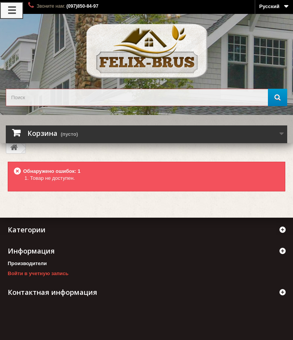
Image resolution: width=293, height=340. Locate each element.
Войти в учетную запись (38, 273)
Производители (27, 263)
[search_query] (146, 97)
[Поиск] (277, 97)
